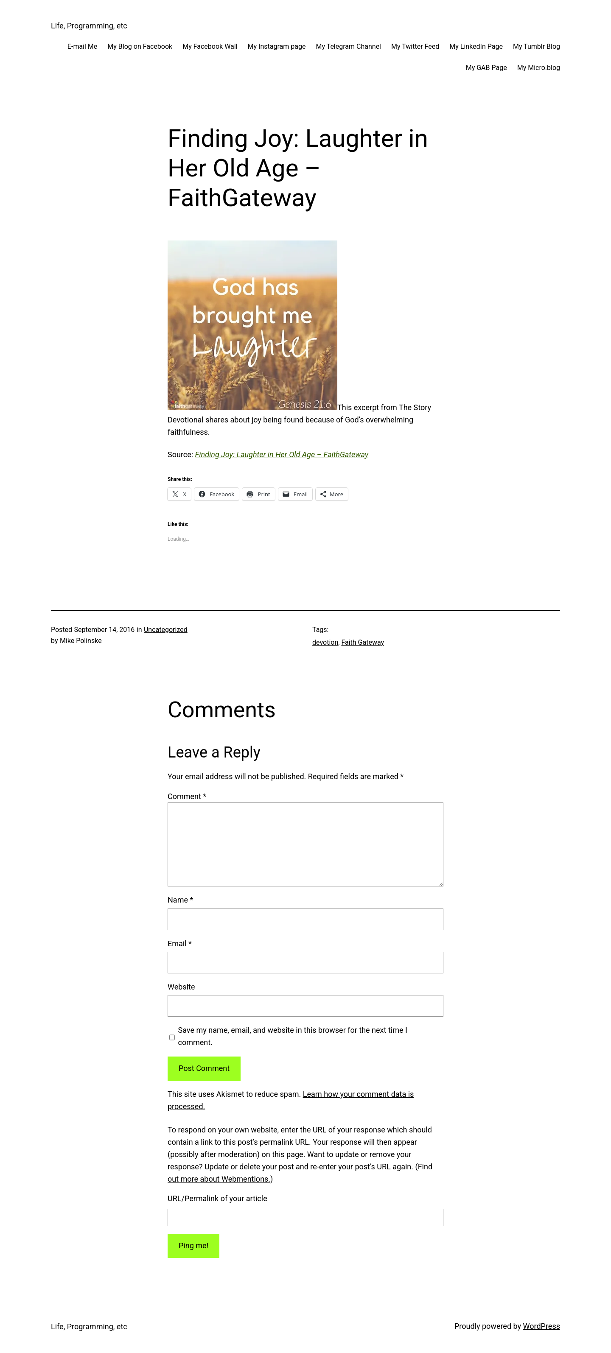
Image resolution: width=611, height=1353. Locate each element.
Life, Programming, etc (89, 25)
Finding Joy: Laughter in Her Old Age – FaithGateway (281, 454)
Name (180, 899)
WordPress (541, 1326)
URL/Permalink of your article (217, 1198)
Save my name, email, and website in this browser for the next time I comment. (292, 1036)
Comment (187, 796)
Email (180, 943)
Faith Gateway (362, 642)
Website (181, 986)
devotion (325, 642)
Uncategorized (166, 630)
